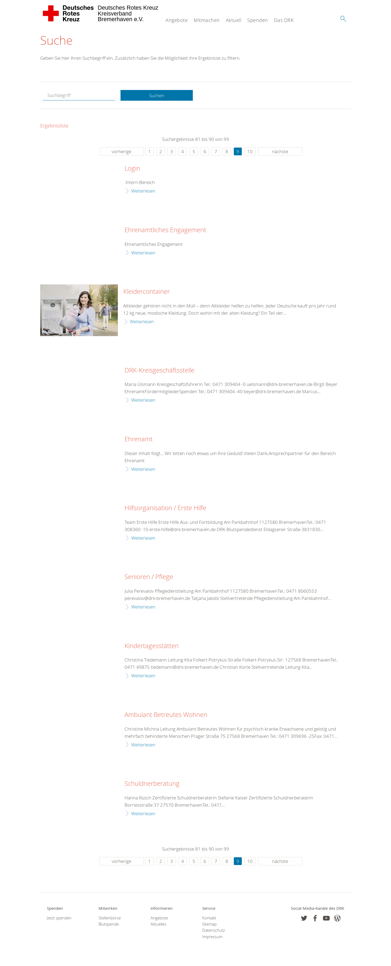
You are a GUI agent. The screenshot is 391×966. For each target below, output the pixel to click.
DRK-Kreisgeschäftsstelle (159, 370)
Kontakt (209, 917)
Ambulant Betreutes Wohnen (166, 715)
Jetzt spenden (59, 917)
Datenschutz (213, 930)
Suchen (156, 95)
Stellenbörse (110, 917)
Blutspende (109, 924)
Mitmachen (207, 20)
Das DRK (284, 20)
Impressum (212, 936)
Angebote (177, 20)
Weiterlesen (143, 191)
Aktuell (234, 20)
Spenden (257, 20)
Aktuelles (158, 924)
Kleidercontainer (146, 292)
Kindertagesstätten (152, 646)
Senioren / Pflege (149, 577)
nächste (280, 151)
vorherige (121, 151)
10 (250, 151)
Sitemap (209, 924)
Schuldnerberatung (152, 784)
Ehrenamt (139, 439)
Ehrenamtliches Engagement (165, 230)
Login (132, 168)
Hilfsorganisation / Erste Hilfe (165, 508)
